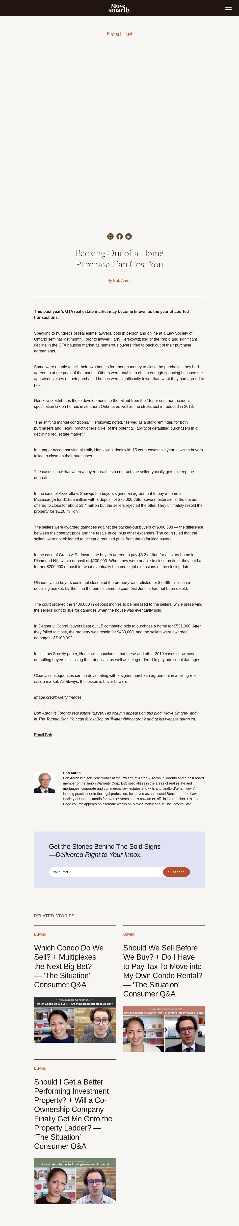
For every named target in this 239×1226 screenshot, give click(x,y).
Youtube (186, 1192)
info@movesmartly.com (49, 1202)
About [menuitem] (142, 1202)
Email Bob (43, 651)
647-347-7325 (43, 1198)
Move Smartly (176, 629)
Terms (189, 1219)
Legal (127, 34)
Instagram (198, 1202)
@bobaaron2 (134, 635)
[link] (119, 8)
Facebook (182, 1202)
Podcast (199, 1192)
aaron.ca (187, 635)
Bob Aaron (122, 197)
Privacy (200, 1219)
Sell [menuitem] (108, 1202)
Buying (113, 34)
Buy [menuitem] (95, 1202)
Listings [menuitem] (123, 1202)
